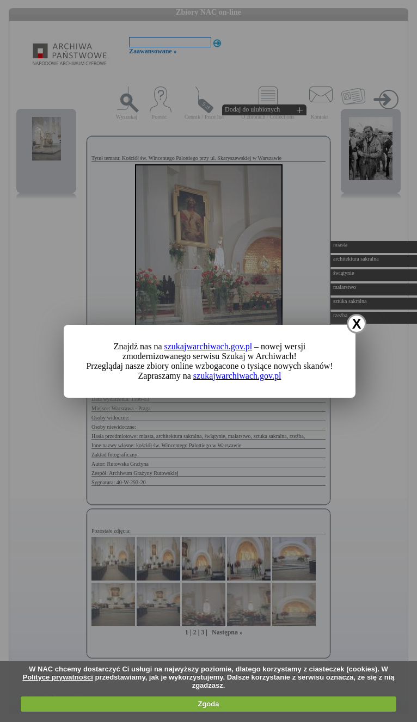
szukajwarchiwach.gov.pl (208, 346)
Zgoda (208, 704)
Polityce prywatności (57, 677)
